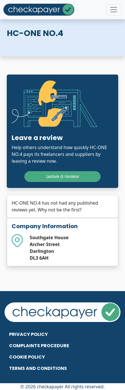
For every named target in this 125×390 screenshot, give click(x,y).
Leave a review (62, 176)
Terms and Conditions (38, 368)
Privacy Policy (28, 334)
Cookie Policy (27, 357)
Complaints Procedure (39, 345)
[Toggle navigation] (114, 9)
